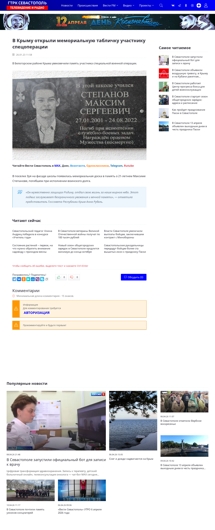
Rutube (129, 166)
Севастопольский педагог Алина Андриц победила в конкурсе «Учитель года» (32, 234)
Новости (67, 5)
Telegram (116, 166)
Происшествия (88, 5)
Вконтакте (77, 166)
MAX (57, 166)
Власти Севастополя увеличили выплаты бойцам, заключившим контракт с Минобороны (124, 234)
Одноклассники (97, 166)
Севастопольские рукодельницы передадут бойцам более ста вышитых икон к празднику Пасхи (125, 248)
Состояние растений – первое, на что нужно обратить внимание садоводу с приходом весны (32, 248)
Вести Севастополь (38, 166)
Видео (127, 5)
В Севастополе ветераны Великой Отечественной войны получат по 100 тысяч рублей (79, 234)
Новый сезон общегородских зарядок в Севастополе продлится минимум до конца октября (78, 248)
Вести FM (109, 5)
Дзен (65, 166)
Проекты (145, 5)
